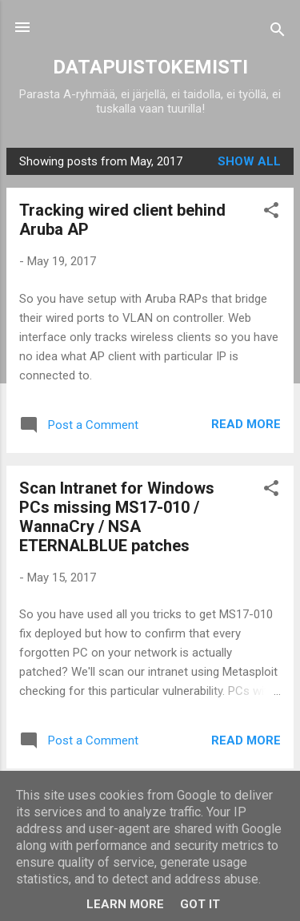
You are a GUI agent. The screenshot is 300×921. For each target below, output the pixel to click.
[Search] (277, 32)
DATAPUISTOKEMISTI (150, 67)
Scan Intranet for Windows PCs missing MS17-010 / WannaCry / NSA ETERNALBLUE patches (116, 516)
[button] (271, 212)
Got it (200, 904)
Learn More (125, 904)
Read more (246, 424)
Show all (249, 161)
